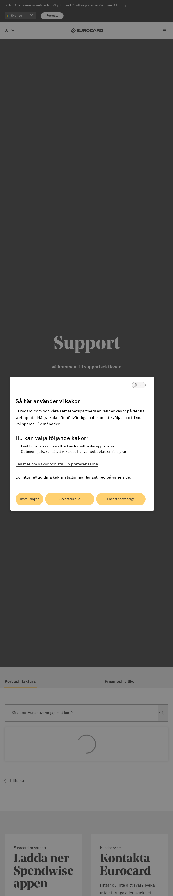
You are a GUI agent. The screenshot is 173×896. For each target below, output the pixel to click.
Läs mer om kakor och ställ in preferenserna (57, 464)
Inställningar (29, 499)
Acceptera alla (69, 499)
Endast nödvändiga (121, 499)
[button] (139, 385)
